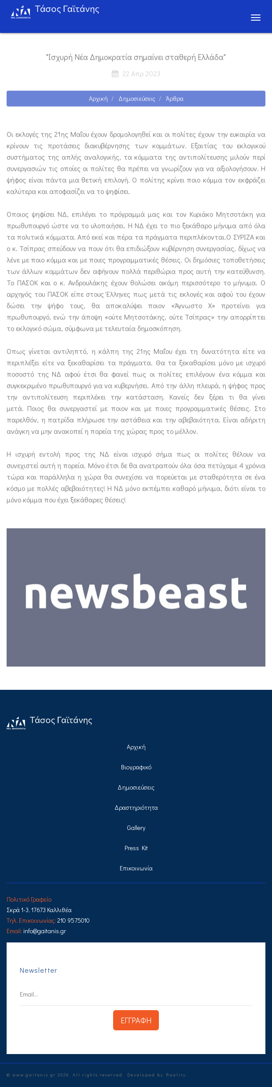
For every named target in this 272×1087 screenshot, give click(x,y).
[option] (136, 600)
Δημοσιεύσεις (136, 101)
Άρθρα (175, 101)
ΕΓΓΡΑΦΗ (136, 1020)
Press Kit (136, 848)
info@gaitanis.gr (44, 931)
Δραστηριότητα (136, 807)
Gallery (136, 827)
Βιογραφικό (136, 767)
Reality (176, 1075)
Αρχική (98, 101)
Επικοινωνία (136, 868)
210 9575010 (73, 920)
